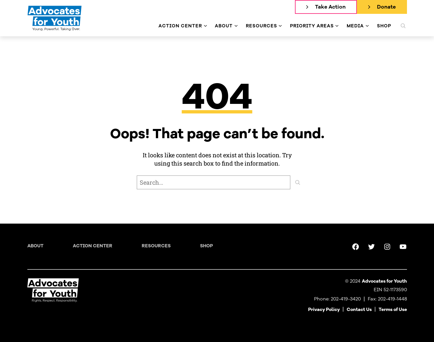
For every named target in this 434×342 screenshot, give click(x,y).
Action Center (92, 246)
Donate (386, 7)
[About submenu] (236, 26)
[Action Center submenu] (205, 26)
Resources (156, 246)
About (35, 246)
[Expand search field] (403, 26)
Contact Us (359, 309)
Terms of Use (393, 309)
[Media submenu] (367, 26)
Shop (206, 246)
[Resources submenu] (280, 26)
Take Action (330, 7)
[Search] (298, 182)
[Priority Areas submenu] (337, 26)
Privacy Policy (324, 309)
